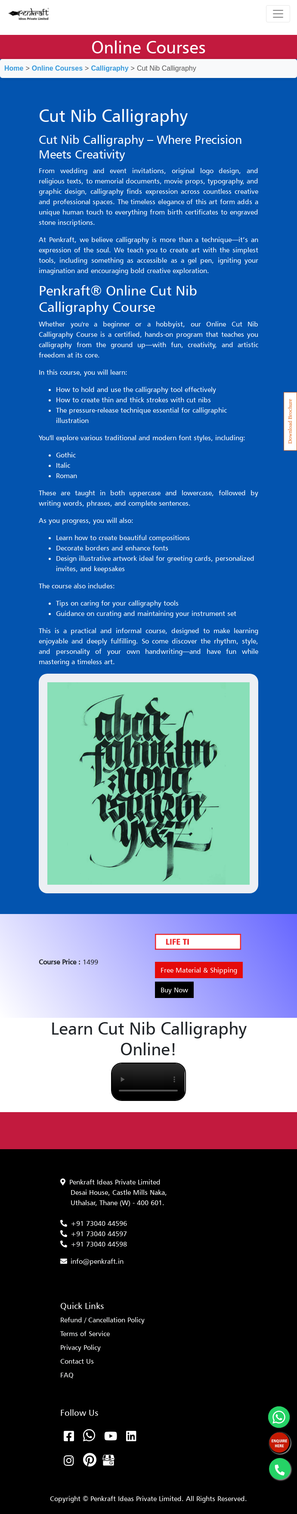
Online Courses (57, 68)
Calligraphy (109, 68)
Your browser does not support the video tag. (148, 1082)
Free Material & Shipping (199, 970)
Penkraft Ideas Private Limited (115, 1182)
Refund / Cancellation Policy (102, 1319)
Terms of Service (85, 1333)
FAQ (67, 1375)
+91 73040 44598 (99, 1244)
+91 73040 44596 (99, 1223)
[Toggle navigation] (278, 13)
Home (13, 68)
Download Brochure (290, 421)
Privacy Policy (80, 1347)
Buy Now (174, 989)
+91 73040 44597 (99, 1233)
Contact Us (77, 1361)
